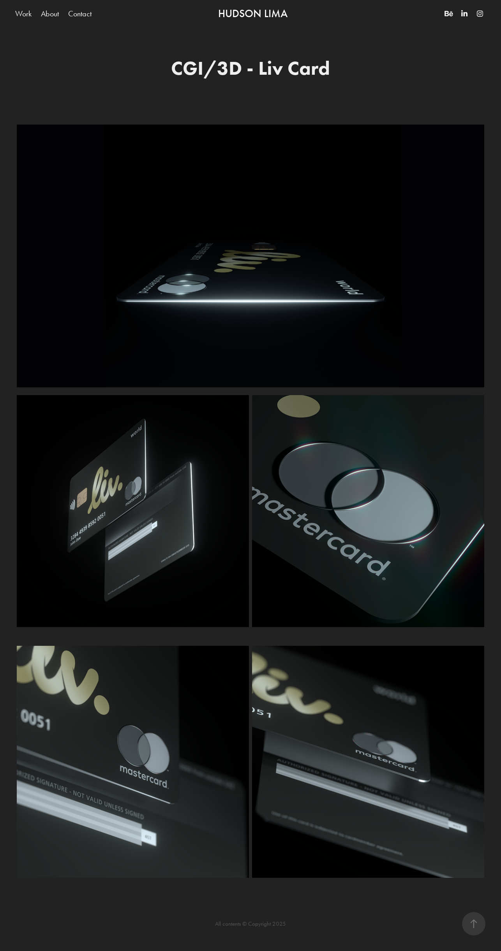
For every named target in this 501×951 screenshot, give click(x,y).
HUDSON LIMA (253, 13)
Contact (80, 13)
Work (23, 13)
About (50, 13)
